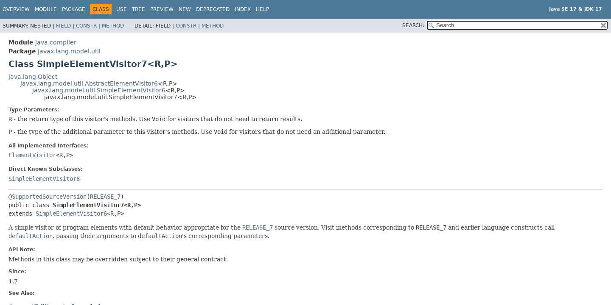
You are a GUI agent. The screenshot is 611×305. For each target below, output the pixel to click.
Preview (162, 9)
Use (121, 9)
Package (73, 9)
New (185, 9)
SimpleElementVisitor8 (44, 178)
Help (262, 9)
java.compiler (55, 42)
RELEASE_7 (105, 196)
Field (63, 26)
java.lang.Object (32, 76)
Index (243, 9)
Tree (138, 9)
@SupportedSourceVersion (47, 196)
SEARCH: (413, 25)
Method (113, 26)
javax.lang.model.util (69, 51)
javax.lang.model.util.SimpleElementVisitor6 (98, 90)
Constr (86, 26)
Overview (16, 9)
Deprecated (213, 9)
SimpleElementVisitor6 (71, 213)
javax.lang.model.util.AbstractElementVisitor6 (89, 83)
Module (46, 9)
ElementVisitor (32, 155)
